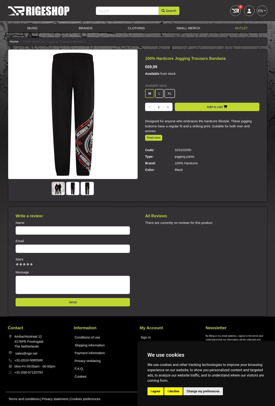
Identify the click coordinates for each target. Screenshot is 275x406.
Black (179, 170)
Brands (86, 28)
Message (22, 272)
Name (20, 223)
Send (72, 302)
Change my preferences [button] (203, 391)
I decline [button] (173, 391)
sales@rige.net (26, 353)
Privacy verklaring (88, 361)
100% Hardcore (186, 163)
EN (260, 11)
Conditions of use (87, 337)
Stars (19, 259)
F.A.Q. (79, 368)
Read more (153, 137)
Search (169, 11)
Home (14, 41)
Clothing (136, 28)
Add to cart (217, 107)
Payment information (90, 353)
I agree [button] (155, 391)
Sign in (146, 337)
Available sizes (156, 85)
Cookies (81, 376)
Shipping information (90, 345)
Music (32, 28)
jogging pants (184, 156)
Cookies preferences (85, 399)
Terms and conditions (24, 399)
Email (20, 241)
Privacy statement (55, 399)
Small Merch (188, 28)
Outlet (241, 28)
